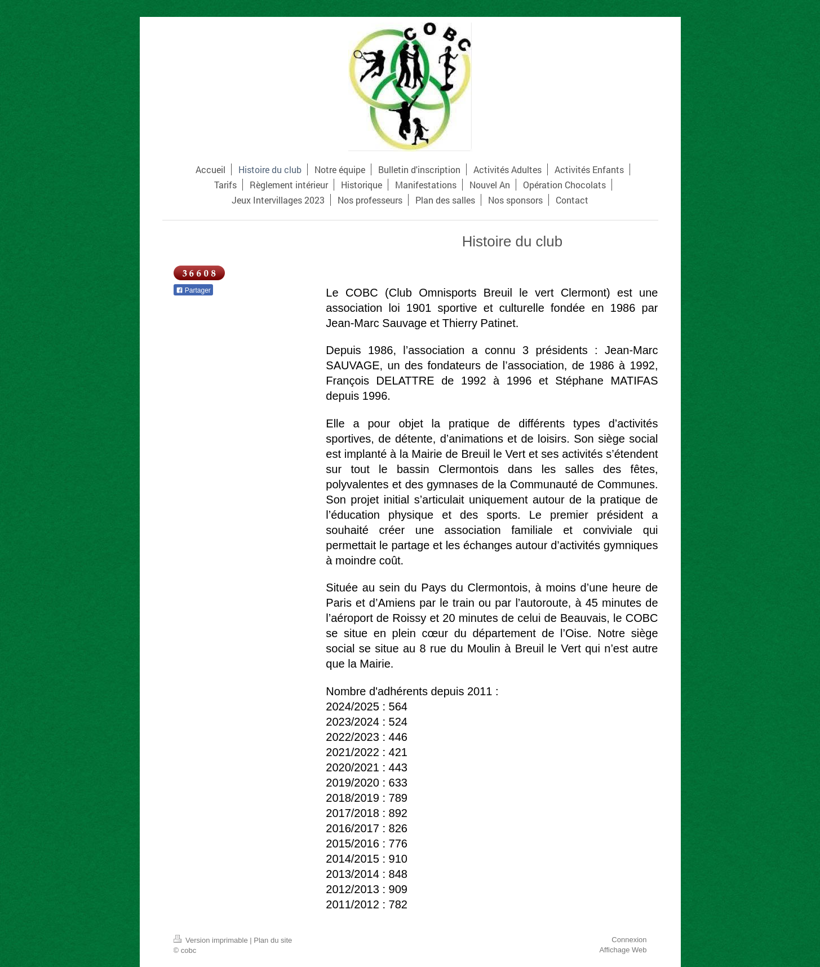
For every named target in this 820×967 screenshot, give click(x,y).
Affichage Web (622, 950)
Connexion (628, 939)
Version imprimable (212, 940)
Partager (193, 290)
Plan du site (273, 940)
